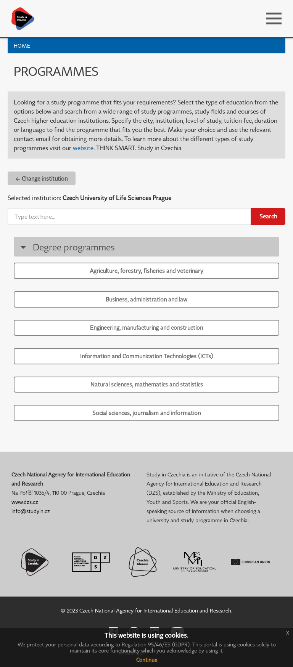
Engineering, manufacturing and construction (146, 327)
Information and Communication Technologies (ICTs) (146, 356)
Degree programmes (66, 246)
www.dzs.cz (24, 502)
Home (22, 45)
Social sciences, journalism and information (146, 412)
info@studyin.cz (30, 511)
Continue (146, 659)
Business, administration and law (146, 299)
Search (268, 216)
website (83, 148)
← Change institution (42, 178)
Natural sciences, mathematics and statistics (146, 384)
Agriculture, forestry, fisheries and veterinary (146, 270)
